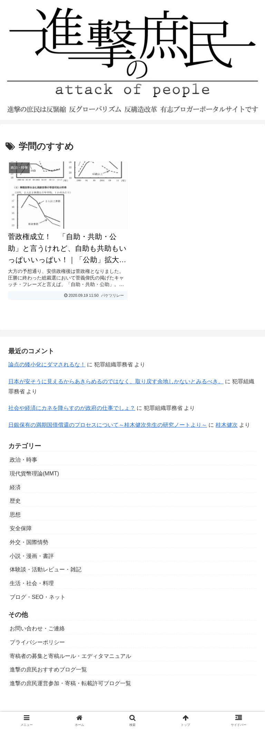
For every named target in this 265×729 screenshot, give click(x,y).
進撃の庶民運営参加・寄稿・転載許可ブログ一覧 (70, 683)
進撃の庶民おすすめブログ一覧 (48, 669)
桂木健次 (227, 425)
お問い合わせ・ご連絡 (37, 628)
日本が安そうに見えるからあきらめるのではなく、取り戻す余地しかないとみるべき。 (116, 381)
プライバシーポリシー (37, 642)
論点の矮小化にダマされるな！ (47, 364)
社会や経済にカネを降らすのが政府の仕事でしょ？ (71, 408)
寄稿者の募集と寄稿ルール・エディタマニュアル (70, 656)
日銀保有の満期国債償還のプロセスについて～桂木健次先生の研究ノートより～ (107, 425)
